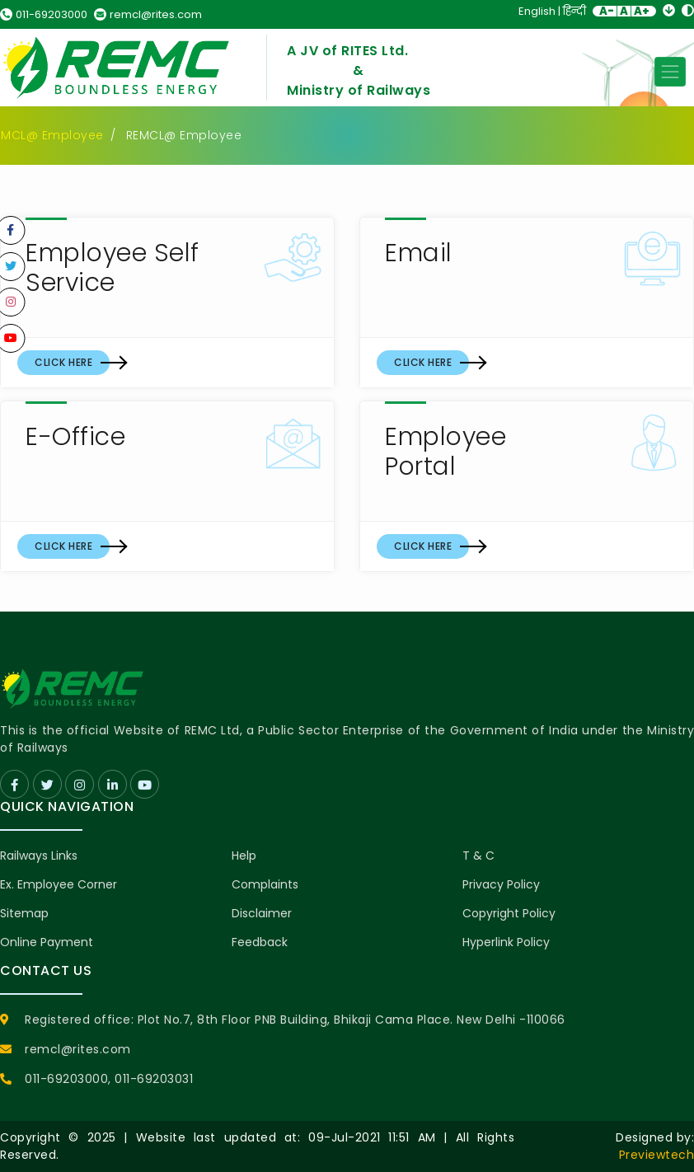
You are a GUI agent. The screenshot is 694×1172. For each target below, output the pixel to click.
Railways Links (38, 855)
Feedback (260, 942)
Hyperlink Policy (506, 942)
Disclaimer (262, 913)
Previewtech (657, 1154)
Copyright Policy (509, 913)
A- (606, 11)
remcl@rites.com (148, 14)
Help (244, 855)
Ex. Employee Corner (58, 884)
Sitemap (24, 913)
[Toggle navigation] (670, 72)
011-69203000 (43, 14)
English (537, 11)
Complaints (265, 884)
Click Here (63, 362)
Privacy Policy (501, 884)
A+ (641, 11)
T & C (478, 855)
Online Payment (46, 942)
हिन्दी (574, 11)
